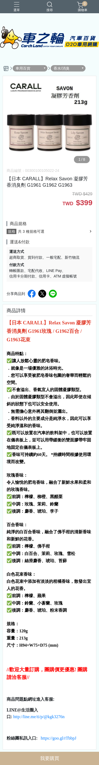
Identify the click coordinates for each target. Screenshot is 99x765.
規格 (11, 231)
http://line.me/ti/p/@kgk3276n (39, 716)
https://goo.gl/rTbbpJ (58, 738)
